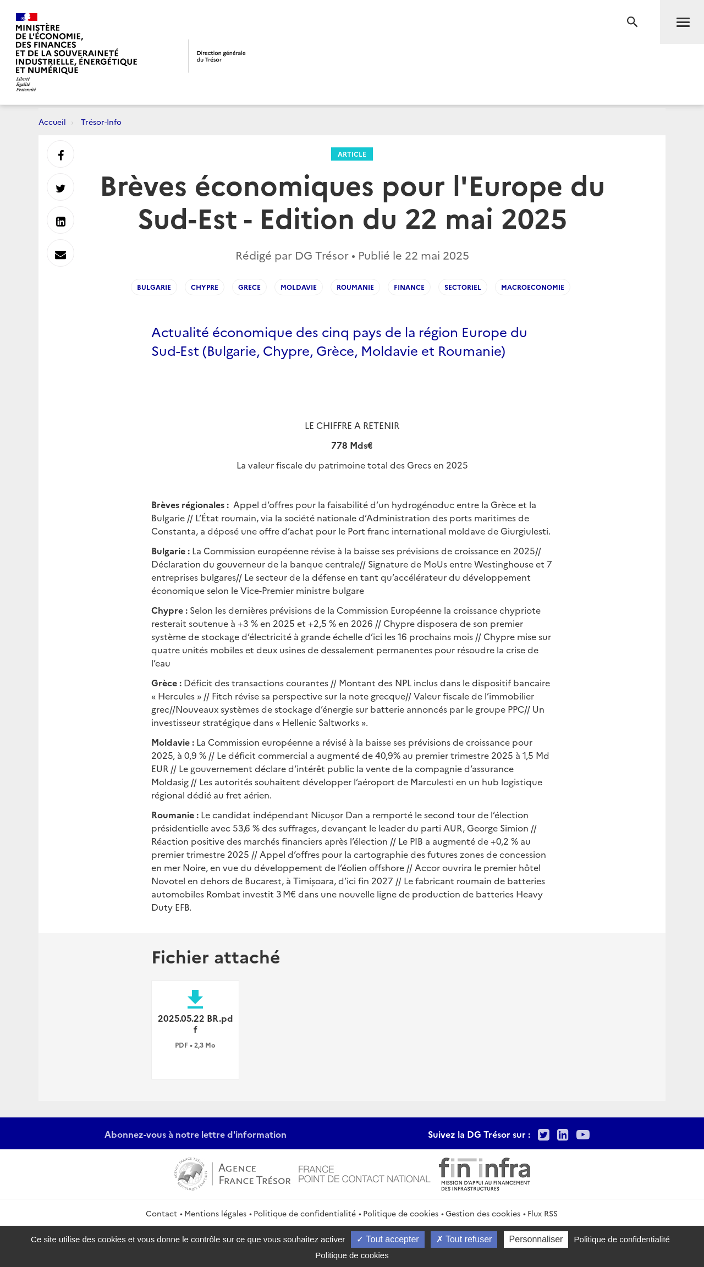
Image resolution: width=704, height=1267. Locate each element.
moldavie (298, 286)
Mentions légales (215, 1213)
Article (352, 153)
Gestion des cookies (483, 1213)
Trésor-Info (101, 121)
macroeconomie (532, 286)
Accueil (52, 121)
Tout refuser (464, 1239)
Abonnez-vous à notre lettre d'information (196, 1134)
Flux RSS (542, 1213)
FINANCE (409, 286)
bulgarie (154, 286)
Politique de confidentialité (305, 1213)
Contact (161, 1213)
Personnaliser (536, 1239)
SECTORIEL (462, 286)
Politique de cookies (400, 1213)
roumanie (355, 286)
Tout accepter (387, 1239)
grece (249, 286)
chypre (204, 286)
